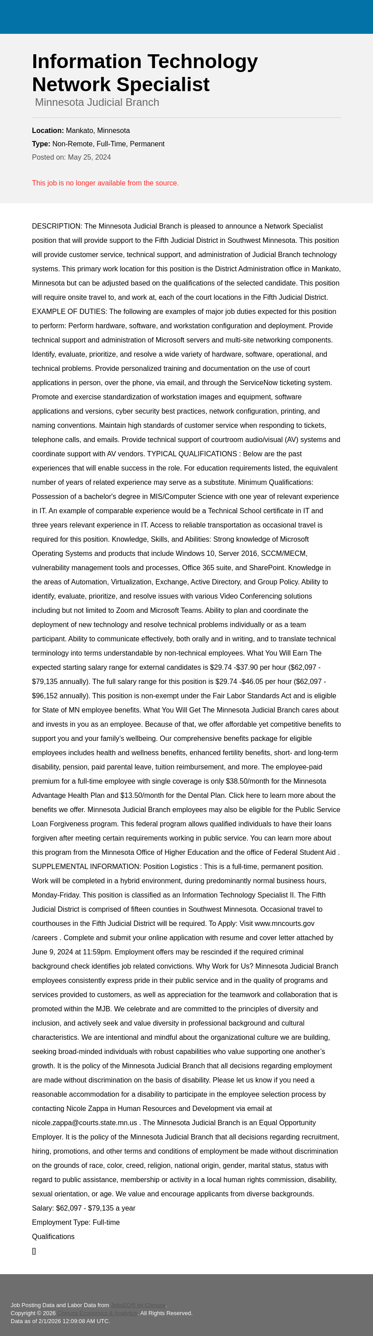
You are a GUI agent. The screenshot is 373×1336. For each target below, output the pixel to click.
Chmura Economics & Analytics (97, 1313)
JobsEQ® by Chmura (138, 1305)
